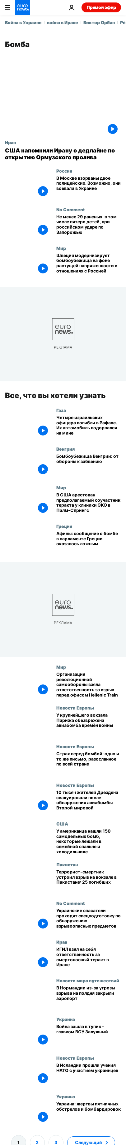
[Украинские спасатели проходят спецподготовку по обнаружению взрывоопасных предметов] (88, 920)
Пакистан (67, 864)
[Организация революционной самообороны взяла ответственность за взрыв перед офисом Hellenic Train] (88, 684)
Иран (10, 142)
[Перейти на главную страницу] (22, 7)
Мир (61, 248)
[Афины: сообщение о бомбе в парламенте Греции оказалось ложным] (88, 543)
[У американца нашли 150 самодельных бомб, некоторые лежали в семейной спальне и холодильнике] (88, 841)
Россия (64, 170)
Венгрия (65, 448)
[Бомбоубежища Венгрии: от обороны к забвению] (88, 465)
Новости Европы (75, 707)
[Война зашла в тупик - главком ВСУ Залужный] (88, 1036)
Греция (64, 525)
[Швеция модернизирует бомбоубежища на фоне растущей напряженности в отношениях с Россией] (88, 265)
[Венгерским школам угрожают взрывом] (88, 763)
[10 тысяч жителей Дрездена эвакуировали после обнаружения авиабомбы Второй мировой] (88, 801)
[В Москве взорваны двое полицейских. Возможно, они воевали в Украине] (88, 187)
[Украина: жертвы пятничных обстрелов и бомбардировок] (88, 1113)
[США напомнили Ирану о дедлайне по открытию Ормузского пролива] (63, 154)
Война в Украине (23, 22)
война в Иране (62, 22)
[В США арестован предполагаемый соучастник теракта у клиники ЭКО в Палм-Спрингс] (88, 504)
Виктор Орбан (99, 22)
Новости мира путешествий (87, 980)
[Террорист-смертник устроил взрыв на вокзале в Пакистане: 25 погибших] (88, 881)
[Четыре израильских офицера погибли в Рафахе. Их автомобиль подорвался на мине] (88, 427)
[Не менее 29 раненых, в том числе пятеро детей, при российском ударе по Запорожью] (88, 226)
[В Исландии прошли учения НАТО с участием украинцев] (88, 1075)
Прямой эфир (101, 7)
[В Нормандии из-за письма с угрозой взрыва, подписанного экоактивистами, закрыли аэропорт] (88, 997)
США (62, 823)
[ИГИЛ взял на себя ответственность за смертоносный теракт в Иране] (88, 959)
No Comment (70, 209)
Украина (65, 1019)
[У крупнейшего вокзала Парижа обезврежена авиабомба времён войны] (88, 724)
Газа (61, 409)
